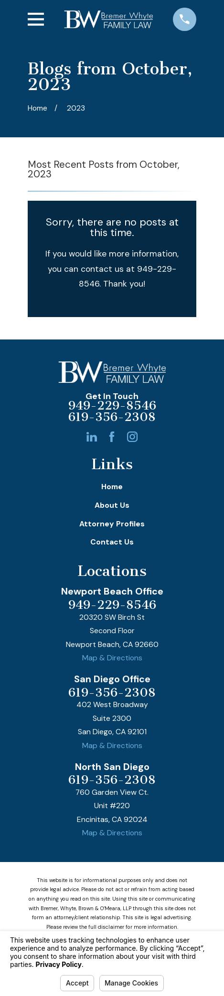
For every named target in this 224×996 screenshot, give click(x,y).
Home (112, 487)
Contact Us (112, 542)
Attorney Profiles (112, 524)
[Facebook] (112, 436)
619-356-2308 (112, 417)
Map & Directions (112, 658)
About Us (112, 505)
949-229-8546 (112, 405)
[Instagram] (132, 436)
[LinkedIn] (91, 436)
